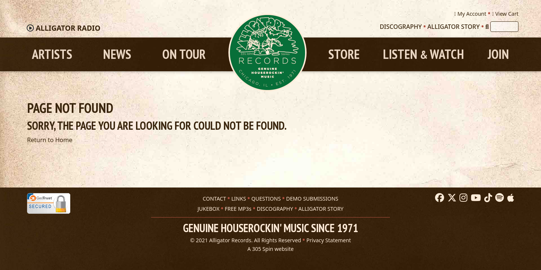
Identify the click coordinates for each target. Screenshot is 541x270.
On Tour (184, 54)
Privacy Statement (329, 240)
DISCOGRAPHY (275, 208)
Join (498, 54)
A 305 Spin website (270, 248)
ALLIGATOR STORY (320, 208)
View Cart (505, 13)
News (117, 54)
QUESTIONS (266, 198)
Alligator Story (454, 26)
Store (344, 54)
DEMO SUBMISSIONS (312, 198)
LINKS (238, 198)
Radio (68, 28)
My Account (470, 13)
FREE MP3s (238, 208)
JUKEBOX (208, 208)
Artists (52, 54)
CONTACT (214, 198)
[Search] (487, 26)
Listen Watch (423, 54)
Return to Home (49, 140)
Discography (401, 26)
